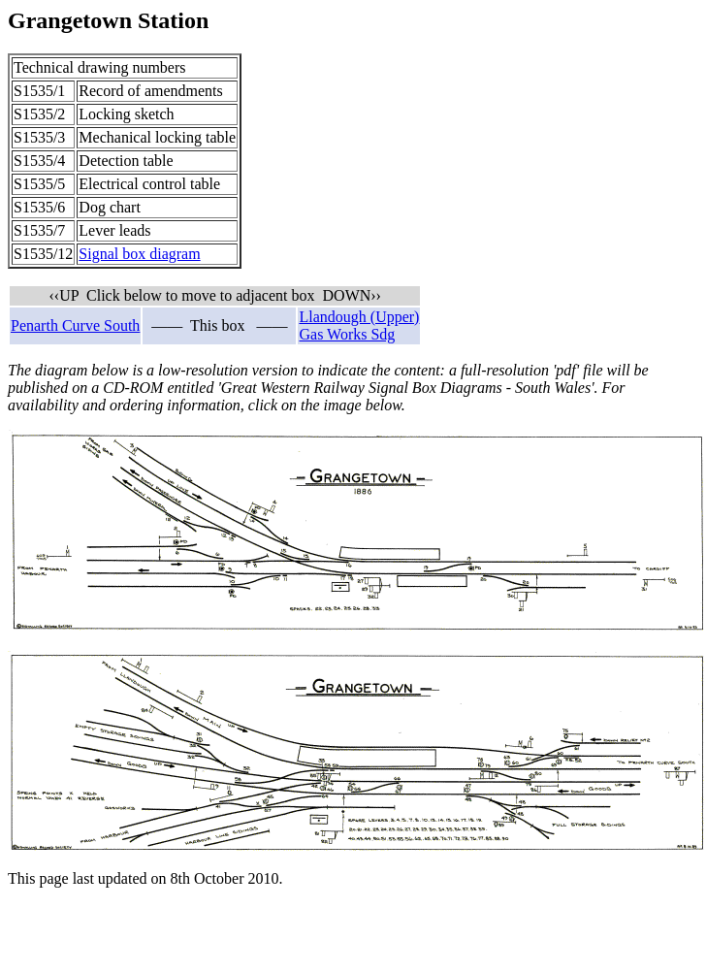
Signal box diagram (139, 253)
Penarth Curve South (75, 325)
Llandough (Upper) (359, 316)
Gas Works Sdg (347, 334)
